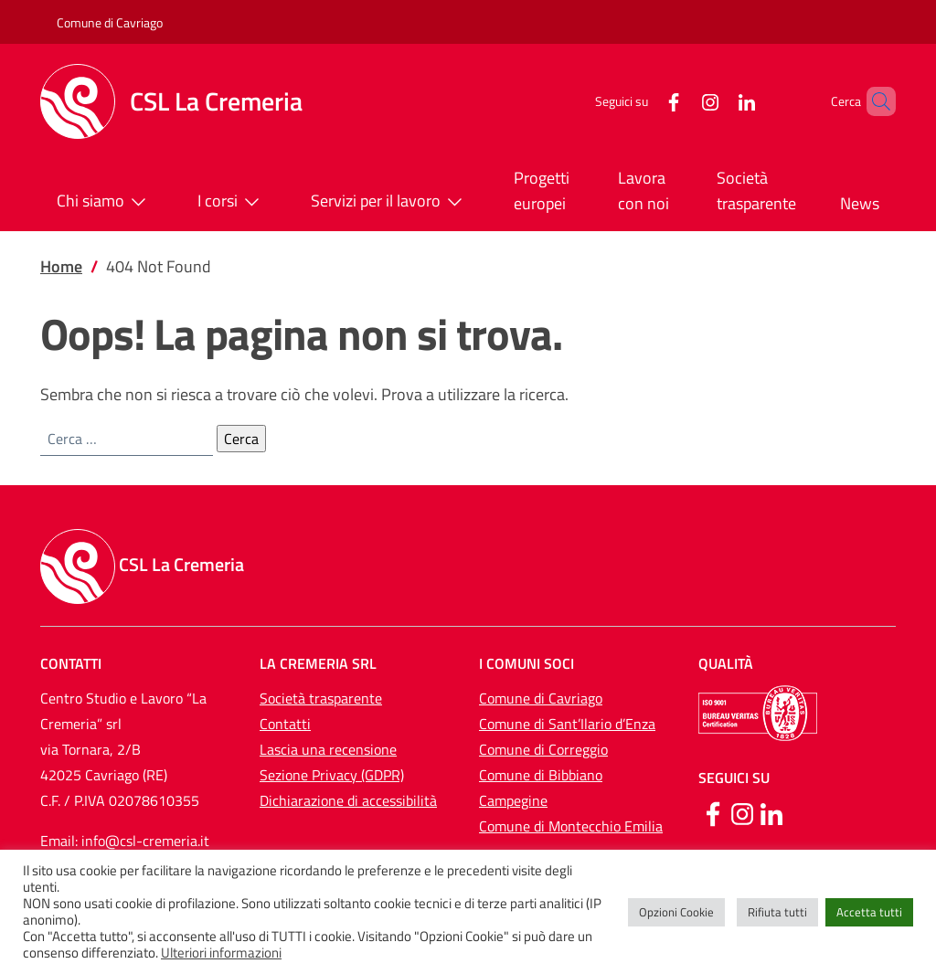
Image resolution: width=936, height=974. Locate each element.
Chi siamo (105, 202)
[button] (874, 101)
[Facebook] (642, 101)
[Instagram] (679, 101)
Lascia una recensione (328, 749)
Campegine (513, 800)
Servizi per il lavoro (390, 202)
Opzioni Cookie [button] (676, 912)
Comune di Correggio (543, 749)
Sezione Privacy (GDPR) (332, 775)
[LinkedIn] (715, 101)
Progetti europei (541, 190)
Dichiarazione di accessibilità (348, 800)
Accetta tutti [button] (869, 912)
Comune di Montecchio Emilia (571, 826)
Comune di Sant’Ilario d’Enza (567, 724)
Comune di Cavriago (110, 22)
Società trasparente (756, 190)
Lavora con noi (643, 190)
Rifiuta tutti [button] (777, 912)
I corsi (232, 202)
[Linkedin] (771, 812)
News (859, 203)
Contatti (285, 724)
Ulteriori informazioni (221, 953)
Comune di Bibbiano (540, 775)
